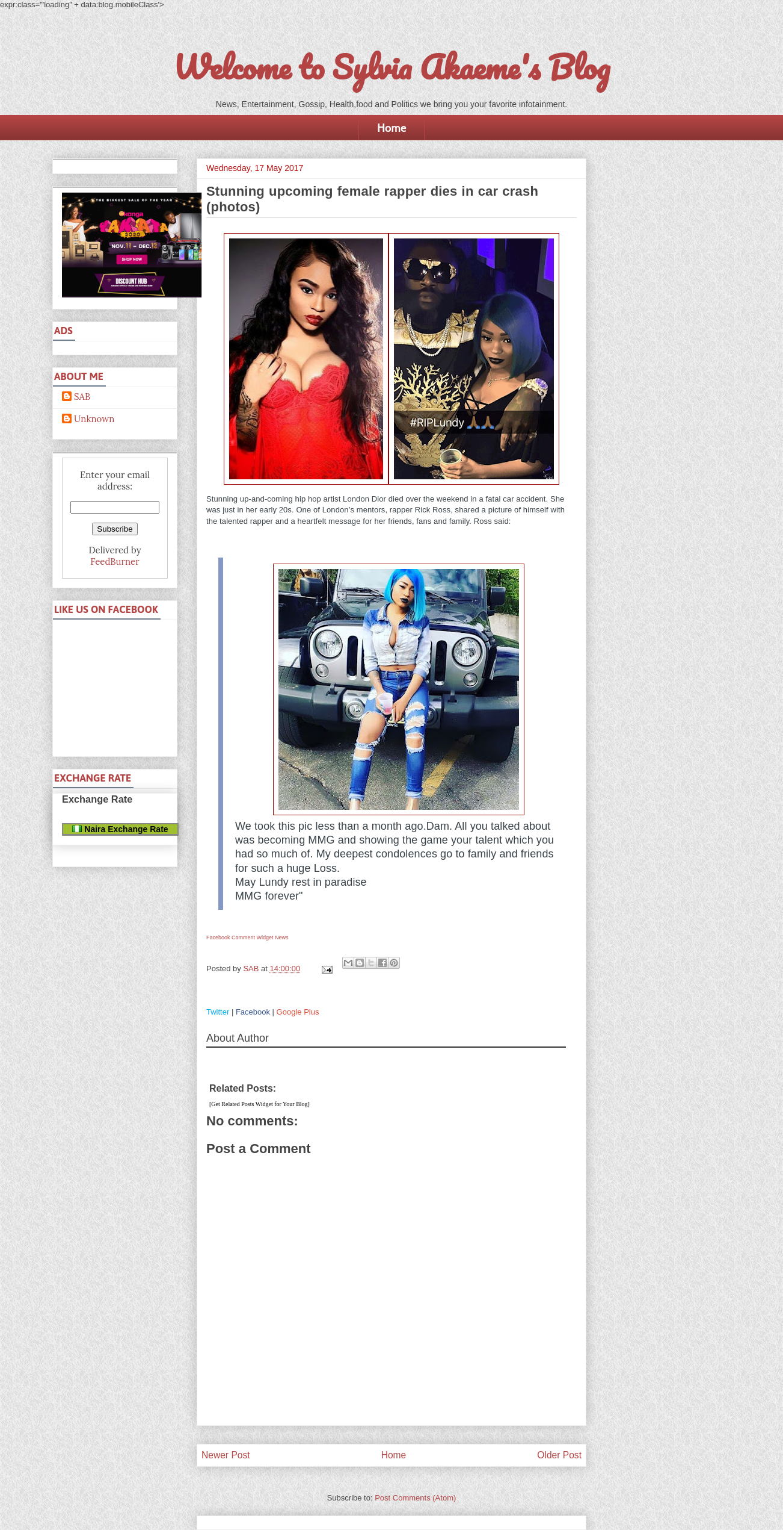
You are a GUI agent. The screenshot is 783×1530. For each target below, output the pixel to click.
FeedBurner (114, 561)
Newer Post (225, 1455)
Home (391, 127)
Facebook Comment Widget (240, 937)
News (282, 937)
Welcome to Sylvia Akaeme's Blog (391, 66)
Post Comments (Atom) (415, 1497)
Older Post (559, 1455)
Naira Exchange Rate (120, 829)
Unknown (94, 419)
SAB (82, 396)
